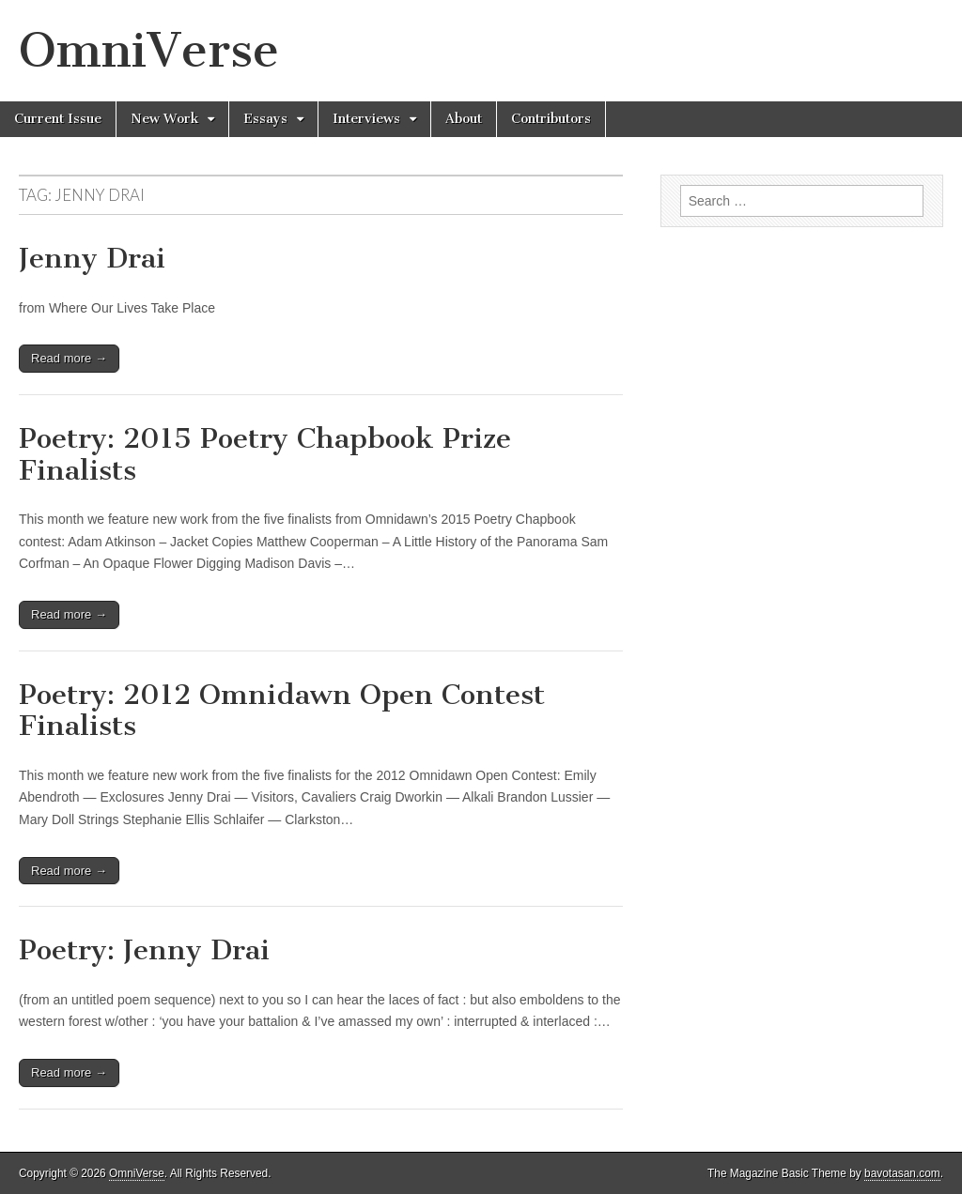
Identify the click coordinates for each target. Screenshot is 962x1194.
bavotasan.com (902, 1173)
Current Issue (57, 119)
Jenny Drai (92, 258)
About (463, 119)
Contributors (551, 119)
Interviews (366, 119)
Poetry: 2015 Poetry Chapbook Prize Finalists (265, 454)
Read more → (69, 358)
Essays (265, 119)
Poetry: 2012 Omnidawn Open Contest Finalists (282, 710)
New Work (164, 119)
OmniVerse (149, 50)
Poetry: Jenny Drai (144, 950)
